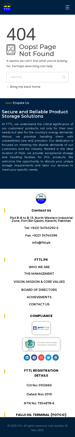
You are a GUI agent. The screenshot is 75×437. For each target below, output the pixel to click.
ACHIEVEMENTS (39, 297)
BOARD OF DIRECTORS (39, 290)
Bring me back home (23, 87)
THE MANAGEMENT (39, 273)
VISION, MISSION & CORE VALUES (39, 281)
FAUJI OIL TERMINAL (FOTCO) (41, 414)
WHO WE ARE (39, 267)
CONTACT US (39, 304)
